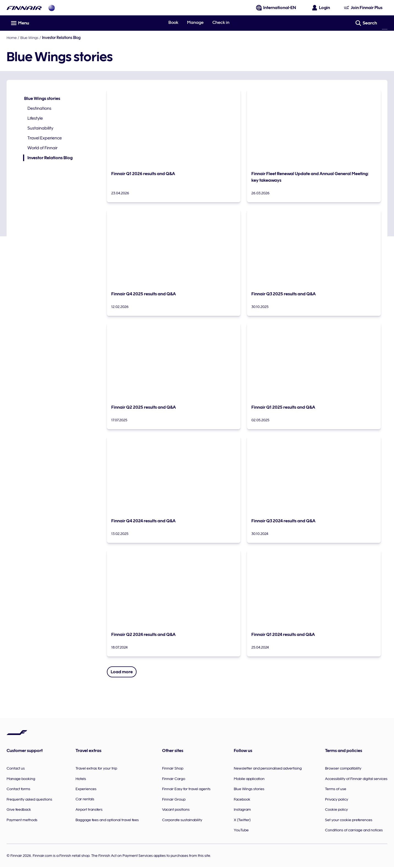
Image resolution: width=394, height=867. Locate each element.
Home (12, 37)
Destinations (39, 108)
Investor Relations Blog (48, 158)
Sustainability (40, 128)
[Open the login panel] (321, 7)
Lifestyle (35, 118)
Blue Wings (29, 37)
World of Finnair (42, 147)
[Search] (384, 23)
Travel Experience (44, 138)
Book (173, 22)
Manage (195, 22)
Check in (220, 22)
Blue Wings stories (42, 98)
